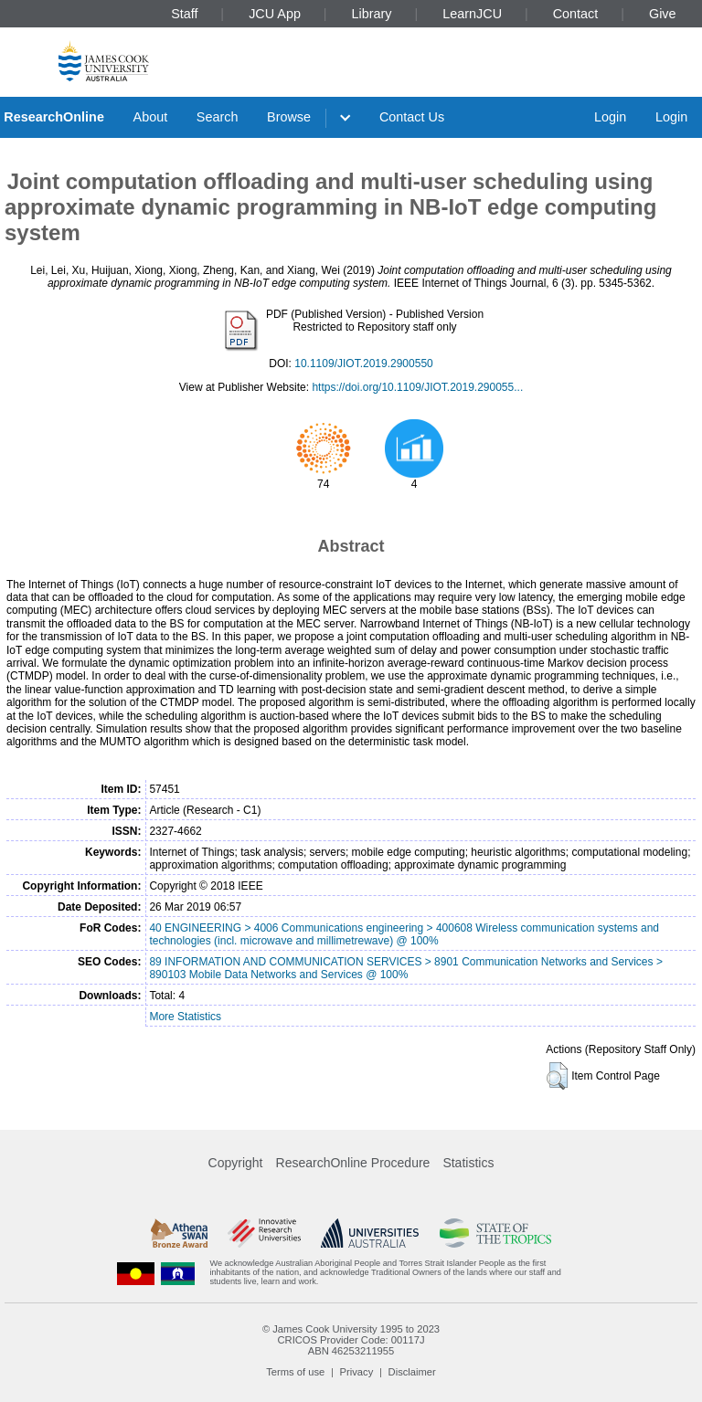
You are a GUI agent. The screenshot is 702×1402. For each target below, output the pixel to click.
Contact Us (411, 117)
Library (372, 13)
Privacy (357, 1371)
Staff (184, 13)
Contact (576, 13)
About (150, 117)
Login (610, 117)
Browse (289, 117)
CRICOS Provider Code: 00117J (350, 1339)
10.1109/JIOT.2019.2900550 (363, 363)
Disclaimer (412, 1371)
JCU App (275, 13)
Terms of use (295, 1371)
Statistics (468, 1162)
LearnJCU (472, 13)
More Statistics (185, 1016)
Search (218, 117)
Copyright (235, 1162)
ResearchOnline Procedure (353, 1162)
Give (662, 13)
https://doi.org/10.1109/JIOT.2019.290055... (417, 387)
